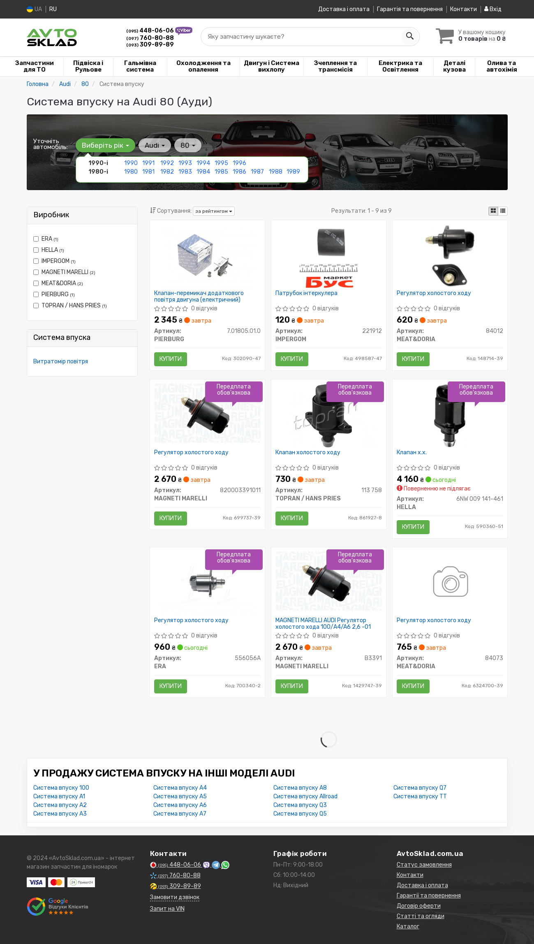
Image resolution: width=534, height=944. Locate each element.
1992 (167, 163)
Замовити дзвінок (174, 897)
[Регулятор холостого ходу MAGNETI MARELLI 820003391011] (207, 412)
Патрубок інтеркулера (306, 293)
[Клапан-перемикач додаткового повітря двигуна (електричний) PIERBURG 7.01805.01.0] (207, 255)
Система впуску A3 (60, 813)
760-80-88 (150, 38)
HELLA (48, 249)
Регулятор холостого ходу (434, 293)
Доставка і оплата (344, 9)
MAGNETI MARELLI (64, 272)
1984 (203, 171)
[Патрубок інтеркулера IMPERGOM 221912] (329, 255)
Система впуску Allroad (305, 796)
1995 (221, 163)
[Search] (410, 36)
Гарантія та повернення (410, 9)
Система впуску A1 (59, 796)
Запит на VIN (167, 908)
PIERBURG (54, 294)
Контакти (463, 9)
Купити (171, 359)
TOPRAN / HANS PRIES (70, 305)
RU (53, 9)
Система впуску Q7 (419, 787)
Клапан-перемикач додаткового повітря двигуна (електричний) (199, 296)
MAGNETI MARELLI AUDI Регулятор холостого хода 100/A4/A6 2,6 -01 (323, 623)
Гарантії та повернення (429, 895)
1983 (185, 171)
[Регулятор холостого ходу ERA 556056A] (207, 582)
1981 (148, 171)
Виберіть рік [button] (105, 145)
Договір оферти (419, 905)
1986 (239, 171)
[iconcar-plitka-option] (493, 211)
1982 (167, 171)
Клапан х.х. (412, 452)
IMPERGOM (54, 261)
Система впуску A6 (180, 805)
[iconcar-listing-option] (503, 211)
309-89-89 (150, 44)
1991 (148, 163)
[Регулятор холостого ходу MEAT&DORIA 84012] (450, 255)
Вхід (493, 9)
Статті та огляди (420, 916)
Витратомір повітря (60, 361)
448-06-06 (150, 30)
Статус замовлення (424, 864)
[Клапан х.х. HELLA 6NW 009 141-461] (450, 415)
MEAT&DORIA (58, 283)
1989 (293, 171)
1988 (275, 171)
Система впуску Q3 (300, 805)
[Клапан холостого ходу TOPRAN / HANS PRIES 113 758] (329, 415)
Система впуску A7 (179, 813)
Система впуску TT (420, 796)
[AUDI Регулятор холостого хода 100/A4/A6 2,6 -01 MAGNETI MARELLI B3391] (328, 580)
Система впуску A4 (180, 787)
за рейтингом (213, 211)
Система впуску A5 (180, 796)
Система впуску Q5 (300, 813)
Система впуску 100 (61, 787)
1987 (257, 171)
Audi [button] (155, 145)
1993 (185, 163)
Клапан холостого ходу (307, 452)
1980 (131, 171)
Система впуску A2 (60, 805)
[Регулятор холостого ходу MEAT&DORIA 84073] (450, 582)
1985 (221, 171)
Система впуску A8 (300, 787)
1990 (131, 163)
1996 (239, 163)
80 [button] (187, 145)
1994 (203, 163)
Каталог (408, 926)
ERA (45, 238)
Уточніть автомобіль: (50, 144)
